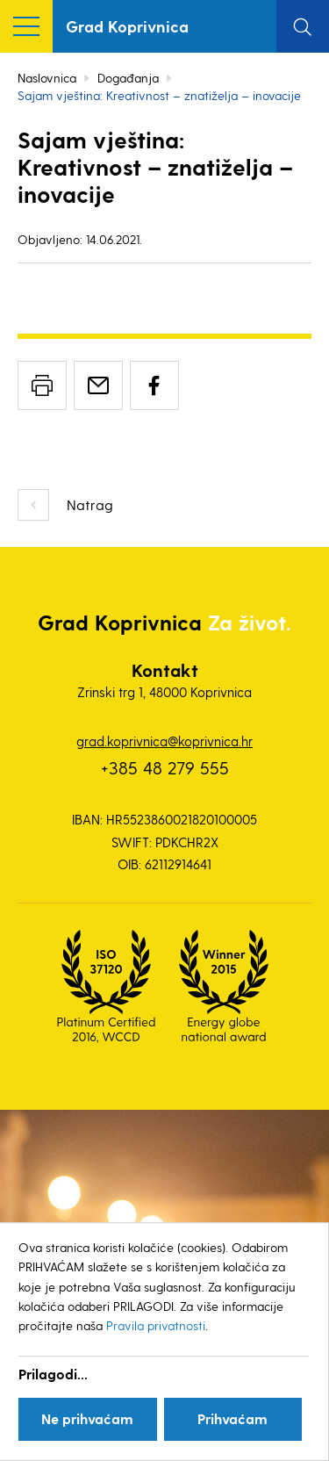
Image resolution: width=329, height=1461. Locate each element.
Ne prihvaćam (87, 1418)
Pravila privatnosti (155, 1325)
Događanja (128, 77)
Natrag (90, 504)
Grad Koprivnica (127, 26)
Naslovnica (47, 77)
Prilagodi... (53, 1373)
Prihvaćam (232, 1418)
